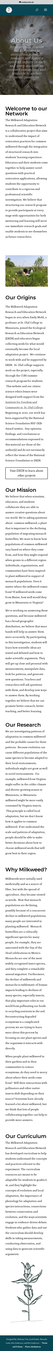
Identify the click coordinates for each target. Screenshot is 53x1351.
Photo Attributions (33, 1347)
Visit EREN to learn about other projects (26, 473)
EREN (9, 338)
